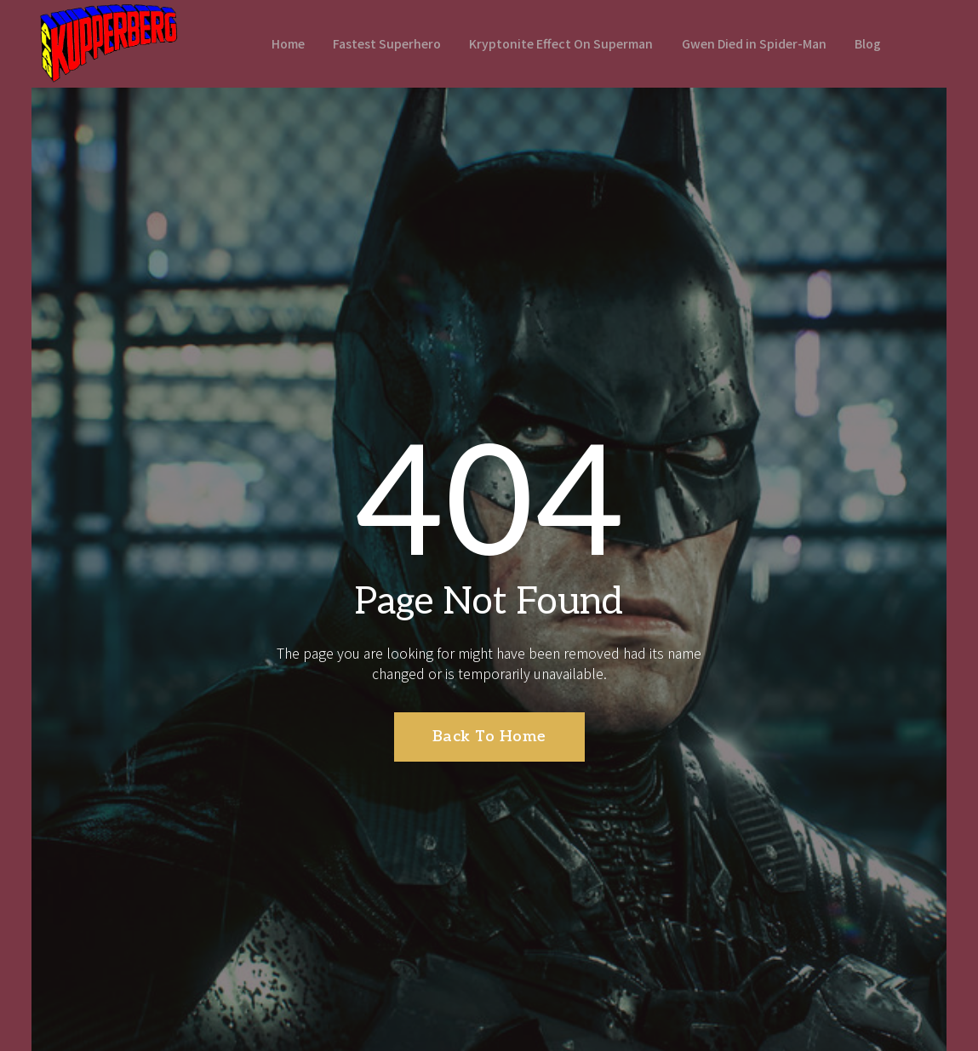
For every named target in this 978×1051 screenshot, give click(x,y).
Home (272, 43)
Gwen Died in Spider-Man (759, 43)
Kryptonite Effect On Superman (558, 43)
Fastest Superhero (376, 43)
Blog (880, 43)
